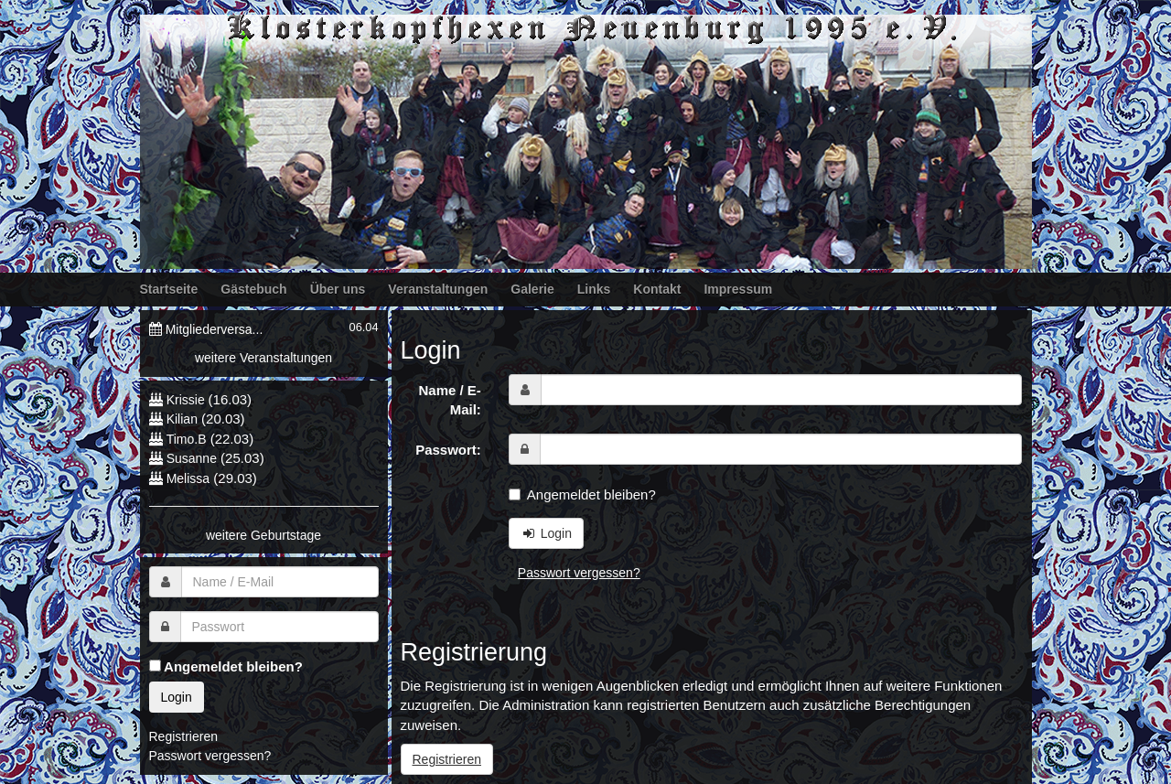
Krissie (188, 399)
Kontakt (657, 289)
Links (594, 289)
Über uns (338, 289)
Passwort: (448, 449)
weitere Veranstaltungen (263, 357)
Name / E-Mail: (449, 399)
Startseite (169, 289)
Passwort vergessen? (579, 572)
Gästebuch (253, 289)
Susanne (192, 458)
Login (546, 533)
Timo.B (187, 439)
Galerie (531, 289)
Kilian (182, 419)
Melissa (188, 478)
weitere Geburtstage (263, 535)
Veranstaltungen (438, 289)
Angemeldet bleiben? (582, 494)
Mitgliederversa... (214, 329)
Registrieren (447, 759)
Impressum (738, 289)
